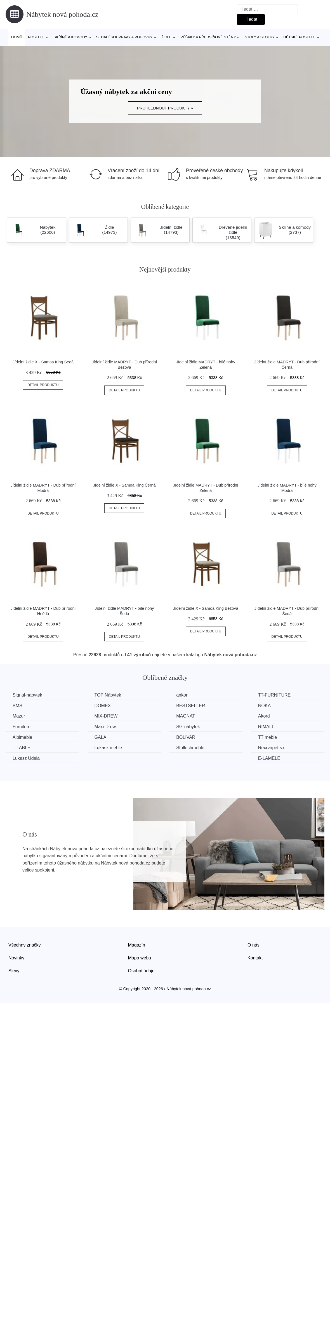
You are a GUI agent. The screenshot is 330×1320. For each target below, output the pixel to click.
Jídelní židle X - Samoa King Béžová (205, 608)
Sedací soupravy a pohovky (124, 37)
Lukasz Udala (26, 758)
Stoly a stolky (260, 37)
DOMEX (103, 705)
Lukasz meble (108, 747)
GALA (101, 737)
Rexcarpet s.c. (272, 747)
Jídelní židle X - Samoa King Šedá (43, 362)
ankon (182, 695)
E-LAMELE (269, 758)
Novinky (16, 957)
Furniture (21, 726)
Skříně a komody (71, 37)
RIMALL (266, 726)
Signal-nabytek (27, 695)
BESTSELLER (190, 705)
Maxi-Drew (105, 726)
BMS (17, 705)
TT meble (267, 737)
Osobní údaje (141, 970)
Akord (264, 716)
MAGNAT (185, 716)
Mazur (19, 716)
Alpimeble (22, 737)
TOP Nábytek (108, 695)
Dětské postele (299, 37)
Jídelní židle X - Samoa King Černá (124, 485)
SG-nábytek (188, 726)
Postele (36, 37)
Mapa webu (139, 957)
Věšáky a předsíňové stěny (208, 37)
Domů (16, 37)
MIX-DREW (106, 716)
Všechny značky (24, 945)
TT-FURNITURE (274, 695)
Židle (166, 37)
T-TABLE (21, 747)
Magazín (136, 945)
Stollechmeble (190, 747)
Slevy (13, 970)
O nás (253, 945)
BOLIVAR (185, 737)
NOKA (264, 705)
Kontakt (255, 957)
